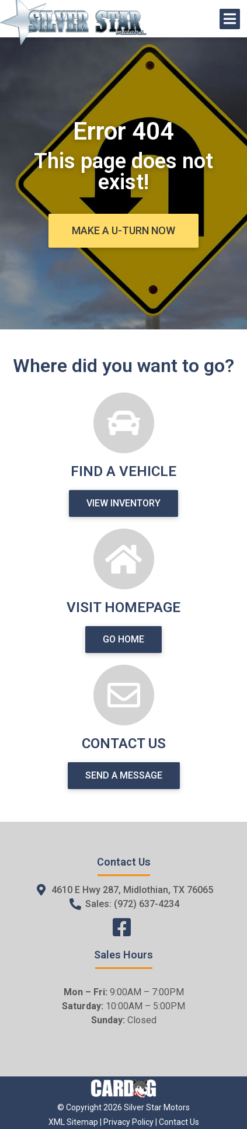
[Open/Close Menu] (230, 19)
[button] (123, 231)
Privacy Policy (128, 1122)
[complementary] (212, 1094)
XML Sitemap (73, 1122)
